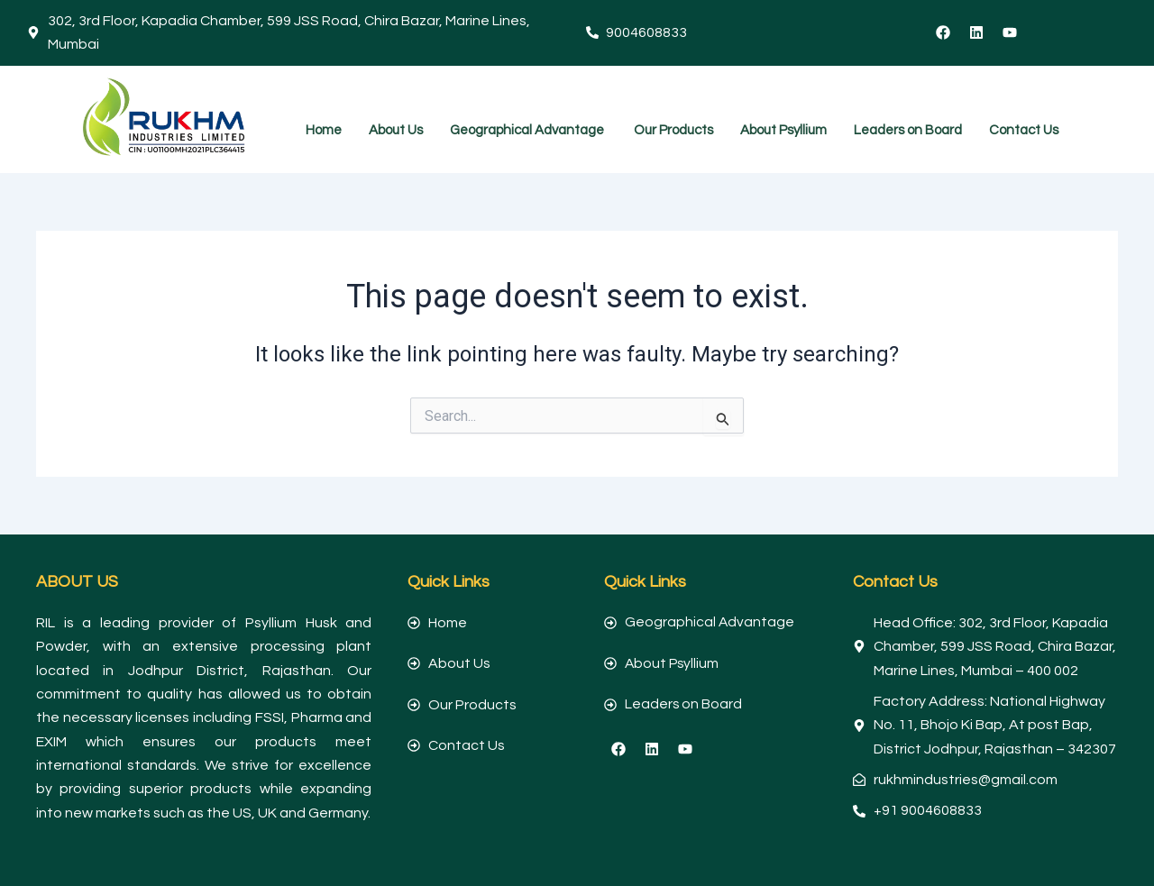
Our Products (673, 130)
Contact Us (1023, 130)
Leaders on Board (908, 130)
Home (324, 130)
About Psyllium (783, 130)
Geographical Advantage (528, 130)
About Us (396, 130)
